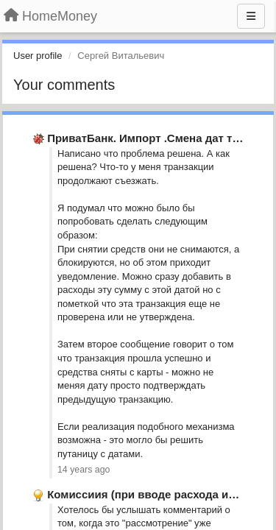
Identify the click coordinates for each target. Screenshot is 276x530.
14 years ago (83, 469)
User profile (37, 55)
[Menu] (251, 16)
